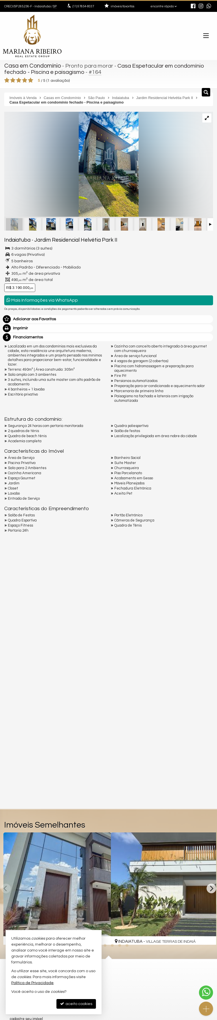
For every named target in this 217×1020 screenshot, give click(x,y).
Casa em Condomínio (31, 65)
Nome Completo (22, 691)
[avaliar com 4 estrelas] (24, 79)
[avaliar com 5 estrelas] (30, 79)
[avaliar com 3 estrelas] (18, 79)
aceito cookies (76, 1004)
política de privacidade (79, 755)
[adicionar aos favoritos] (208, 935)
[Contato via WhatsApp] (206, 992)
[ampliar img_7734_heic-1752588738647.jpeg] (71, 164)
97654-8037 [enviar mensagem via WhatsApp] (83, 6)
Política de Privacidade (32, 983)
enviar (198, 750)
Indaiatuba (15, 239)
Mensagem (17, 660)
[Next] (211, 887)
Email (12, 710)
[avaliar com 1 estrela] (7, 79)
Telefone (15, 730)
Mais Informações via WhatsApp (42, 299)
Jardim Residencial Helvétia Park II (68, 239)
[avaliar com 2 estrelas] (13, 79)
